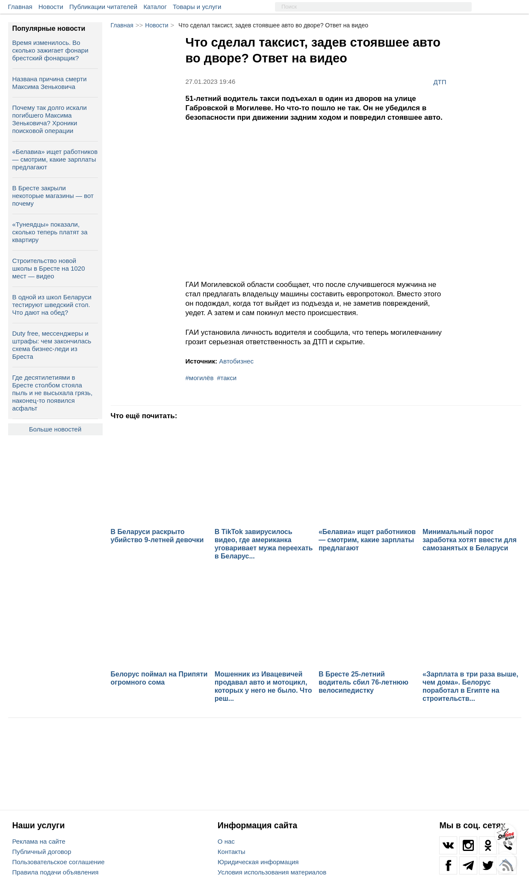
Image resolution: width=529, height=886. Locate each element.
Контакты (231, 851)
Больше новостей (55, 429)
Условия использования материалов (272, 872)
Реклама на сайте (38, 841)
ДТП (439, 81)
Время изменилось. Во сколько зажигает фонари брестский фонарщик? (50, 50)
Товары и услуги (197, 6)
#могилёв (200, 377)
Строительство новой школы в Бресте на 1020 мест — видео (48, 268)
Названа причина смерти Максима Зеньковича (49, 82)
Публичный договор (41, 851)
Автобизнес (236, 361)
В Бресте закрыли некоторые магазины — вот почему (53, 195)
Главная (20, 6)
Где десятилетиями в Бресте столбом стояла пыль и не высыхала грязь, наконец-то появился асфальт (52, 393)
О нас (226, 841)
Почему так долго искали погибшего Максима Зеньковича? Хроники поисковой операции (49, 119)
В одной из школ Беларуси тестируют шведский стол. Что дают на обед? (52, 304)
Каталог (155, 6)
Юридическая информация (258, 861)
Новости (50, 6)
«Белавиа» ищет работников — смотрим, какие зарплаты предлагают (55, 159)
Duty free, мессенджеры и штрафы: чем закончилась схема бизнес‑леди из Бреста (52, 345)
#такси (226, 377)
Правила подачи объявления (55, 872)
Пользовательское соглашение (58, 861)
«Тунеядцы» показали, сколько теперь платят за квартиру (50, 232)
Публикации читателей (103, 6)
